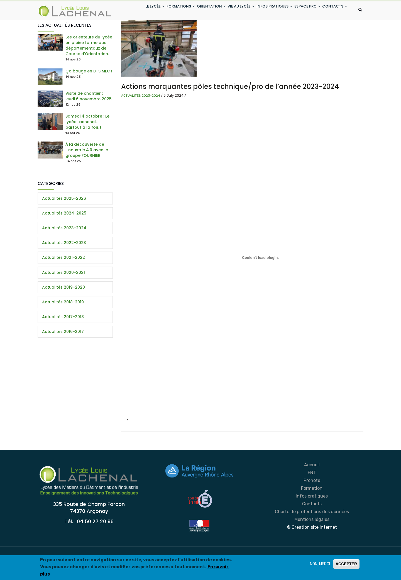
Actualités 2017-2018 (63, 339)
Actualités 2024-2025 (64, 235)
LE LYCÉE (133, 10)
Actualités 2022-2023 (64, 265)
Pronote (312, 502)
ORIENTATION (196, 10)
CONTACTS (136, 31)
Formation (311, 510)
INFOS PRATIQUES (266, 10)
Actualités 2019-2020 (63, 309)
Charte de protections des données (312, 534)
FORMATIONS (162, 10)
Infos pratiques (312, 518)
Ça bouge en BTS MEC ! (88, 93)
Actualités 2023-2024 (140, 118)
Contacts (312, 526)
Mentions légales (311, 541)
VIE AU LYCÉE (229, 10)
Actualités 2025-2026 (64, 220)
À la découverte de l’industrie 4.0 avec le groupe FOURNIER (86, 172)
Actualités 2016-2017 (63, 354)
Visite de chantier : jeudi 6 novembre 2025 (88, 118)
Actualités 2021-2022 (63, 279)
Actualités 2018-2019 (63, 324)
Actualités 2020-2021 (63, 294)
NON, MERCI (320, 564)
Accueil (312, 487)
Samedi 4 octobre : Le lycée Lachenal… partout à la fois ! (87, 143)
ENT (312, 495)
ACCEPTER (346, 564)
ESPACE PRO (303, 10)
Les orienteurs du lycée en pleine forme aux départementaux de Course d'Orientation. (88, 68)
